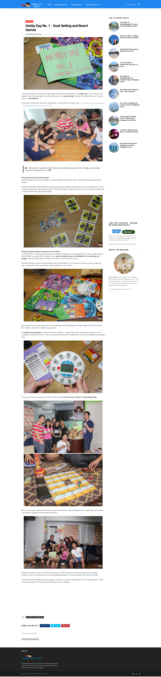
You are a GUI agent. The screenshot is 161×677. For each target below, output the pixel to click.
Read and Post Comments (30, 639)
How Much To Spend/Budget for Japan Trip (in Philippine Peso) (129, 24)
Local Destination (61, 5)
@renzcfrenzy (113, 291)
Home (50, 5)
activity (29, 21)
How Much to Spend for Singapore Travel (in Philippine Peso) (128, 145)
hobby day (34, 617)
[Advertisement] (62, 600)
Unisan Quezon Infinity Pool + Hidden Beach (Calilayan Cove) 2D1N (128, 118)
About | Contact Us (93, 5)
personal (41, 617)
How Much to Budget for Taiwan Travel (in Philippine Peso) (130, 105)
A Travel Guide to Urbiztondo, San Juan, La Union (129, 64)
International (77, 5)
